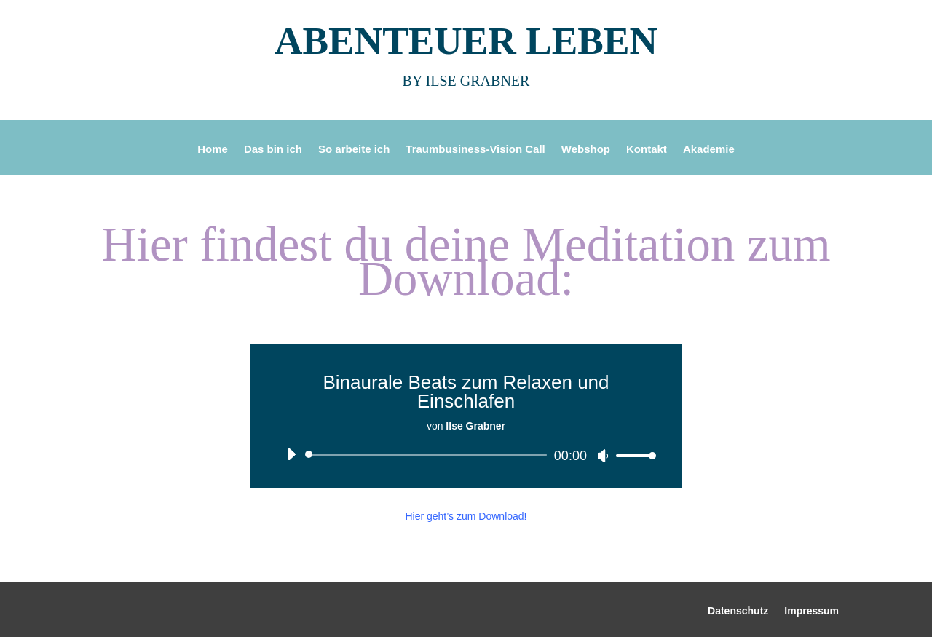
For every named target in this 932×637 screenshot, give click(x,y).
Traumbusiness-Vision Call (475, 149)
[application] (466, 455)
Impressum (811, 611)
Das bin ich (273, 149)
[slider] (428, 455)
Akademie (709, 149)
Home (212, 149)
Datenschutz (738, 611)
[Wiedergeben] (291, 454)
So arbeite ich (354, 149)
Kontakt (646, 149)
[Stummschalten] (602, 455)
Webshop (585, 149)
